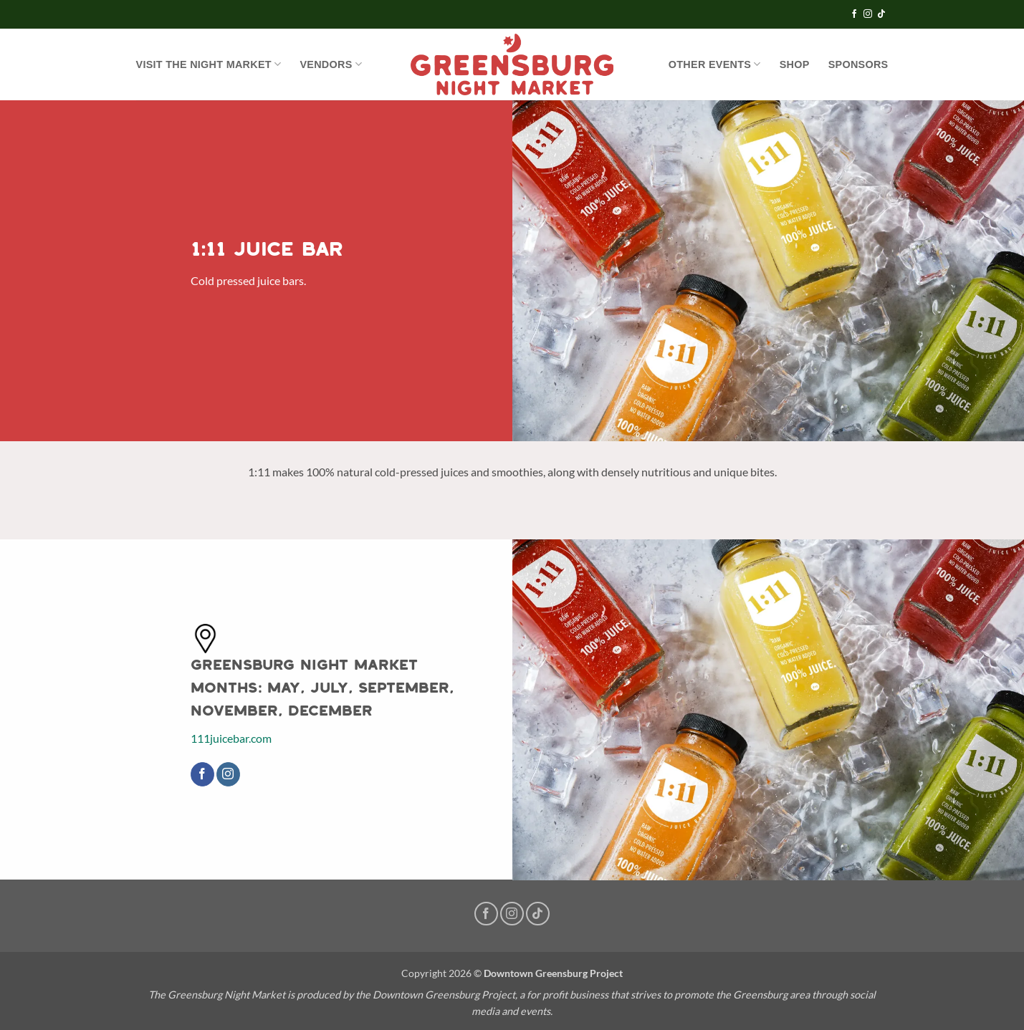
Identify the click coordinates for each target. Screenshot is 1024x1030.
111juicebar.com (231, 738)
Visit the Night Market (209, 64)
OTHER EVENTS (715, 64)
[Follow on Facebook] (854, 14)
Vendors (331, 64)
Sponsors (858, 64)
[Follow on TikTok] (881, 14)
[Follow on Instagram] (867, 14)
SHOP (795, 64)
